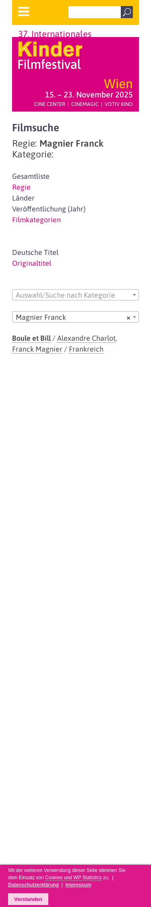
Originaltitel (31, 263)
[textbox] (75, 295)
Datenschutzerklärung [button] (33, 885)
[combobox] (75, 294)
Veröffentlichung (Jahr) (48, 209)
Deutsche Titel (35, 252)
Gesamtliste (31, 176)
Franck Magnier (37, 349)
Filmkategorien (36, 219)
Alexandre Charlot (86, 338)
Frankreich (86, 349)
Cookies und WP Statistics (73, 877)
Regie (21, 187)
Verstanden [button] (28, 899)
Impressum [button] (78, 885)
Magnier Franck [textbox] (73, 317)
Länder (23, 198)
